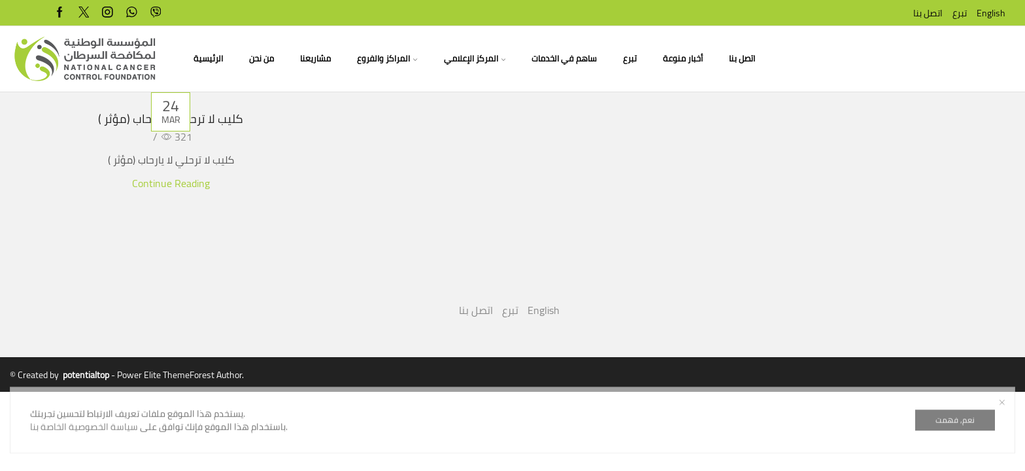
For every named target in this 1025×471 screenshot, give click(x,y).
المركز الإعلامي (474, 58)
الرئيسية (208, 58)
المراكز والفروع (387, 58)
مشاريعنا (315, 58)
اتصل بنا (928, 13)
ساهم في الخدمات (564, 58)
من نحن (261, 58)
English (991, 13)
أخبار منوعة (683, 58)
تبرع (959, 13)
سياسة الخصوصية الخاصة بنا (84, 454)
